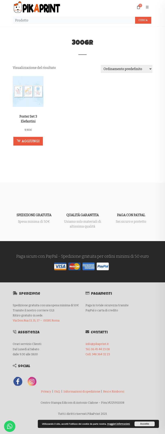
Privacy (46, 391)
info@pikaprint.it (97, 344)
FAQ (57, 391)
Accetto (144, 423)
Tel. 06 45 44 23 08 (98, 349)
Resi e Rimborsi (113, 391)
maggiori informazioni (118, 424)
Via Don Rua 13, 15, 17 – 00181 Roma (36, 320)
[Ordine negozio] (126, 69)
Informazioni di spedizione (81, 391)
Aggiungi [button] (28, 141)
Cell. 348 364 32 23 (98, 354)
